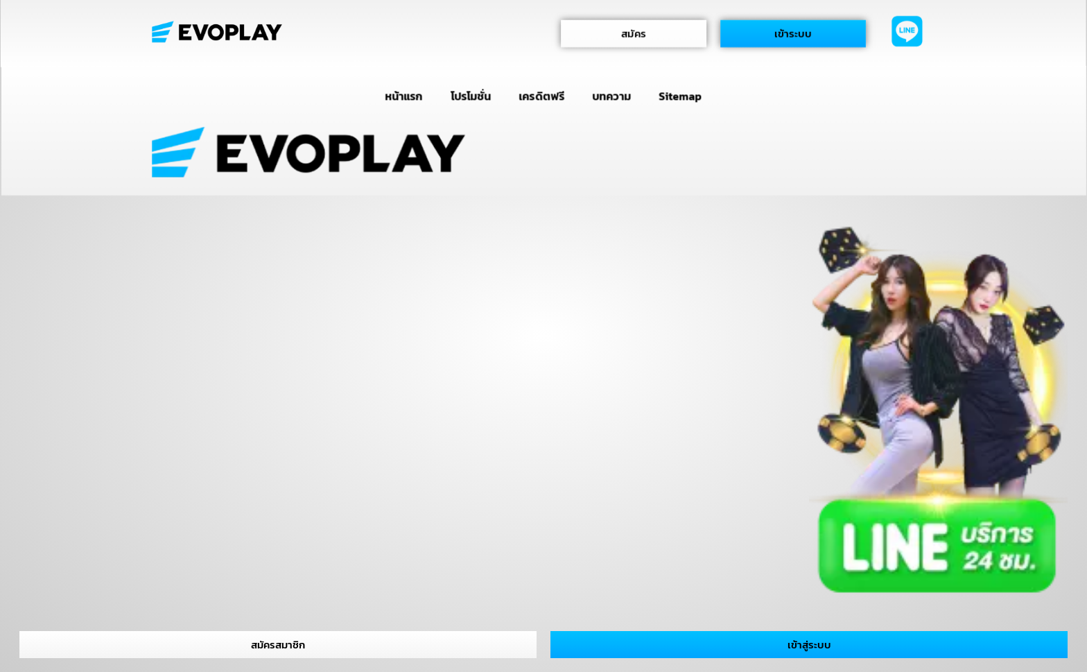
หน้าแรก (403, 95)
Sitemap (680, 95)
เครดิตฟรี (542, 95)
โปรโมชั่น (471, 95)
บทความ (612, 95)
